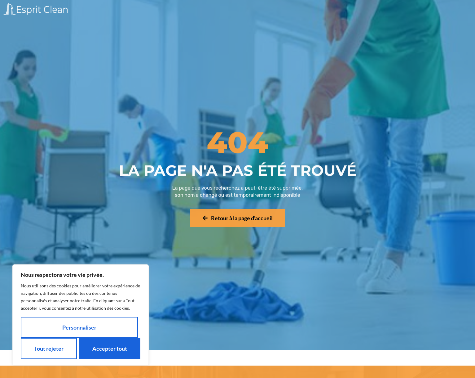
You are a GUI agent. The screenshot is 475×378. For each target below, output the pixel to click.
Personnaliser (79, 327)
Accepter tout (109, 348)
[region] (80, 315)
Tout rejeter (49, 348)
